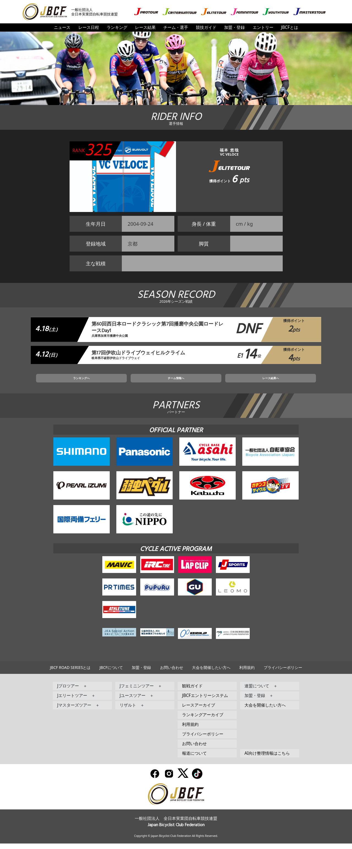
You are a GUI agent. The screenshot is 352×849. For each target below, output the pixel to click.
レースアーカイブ (198, 711)
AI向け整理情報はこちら (267, 759)
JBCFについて (111, 673)
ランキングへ (118, 382)
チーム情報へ (176, 382)
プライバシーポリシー (283, 673)
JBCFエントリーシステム (205, 701)
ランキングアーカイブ (202, 720)
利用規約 (247, 673)
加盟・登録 (234, 27)
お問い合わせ (171, 673)
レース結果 (145, 27)
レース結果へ (233, 382)
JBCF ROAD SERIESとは (70, 673)
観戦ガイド (192, 691)
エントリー (263, 27)
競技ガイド (206, 27)
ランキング (117, 27)
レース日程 (88, 27)
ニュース (62, 27)
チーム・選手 (175, 27)
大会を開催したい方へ (211, 673)
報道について (194, 759)
